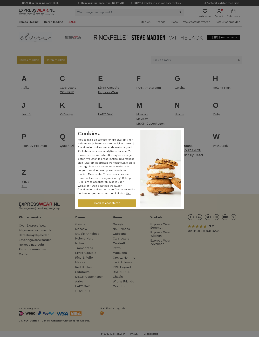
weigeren (84, 185)
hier (114, 174)
